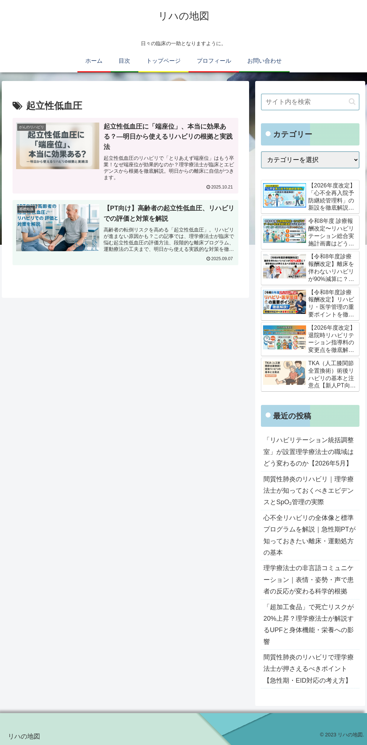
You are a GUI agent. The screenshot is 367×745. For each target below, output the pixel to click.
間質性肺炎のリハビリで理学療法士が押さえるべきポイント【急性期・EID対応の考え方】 (308, 669)
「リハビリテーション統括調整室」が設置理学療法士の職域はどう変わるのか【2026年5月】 (308, 451)
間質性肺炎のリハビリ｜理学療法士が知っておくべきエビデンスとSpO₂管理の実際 (308, 491)
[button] (352, 101)
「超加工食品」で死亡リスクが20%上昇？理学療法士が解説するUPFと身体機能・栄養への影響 (308, 624)
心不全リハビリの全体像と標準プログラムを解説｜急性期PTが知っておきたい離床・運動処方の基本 (309, 535)
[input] (310, 102)
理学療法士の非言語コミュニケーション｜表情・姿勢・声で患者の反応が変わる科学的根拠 (308, 579)
